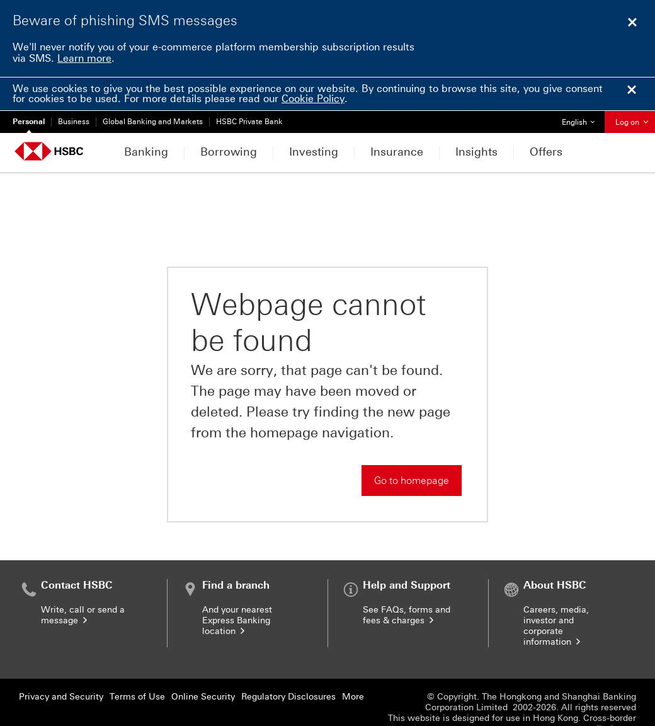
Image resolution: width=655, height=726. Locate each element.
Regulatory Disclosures (288, 663)
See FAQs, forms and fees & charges (406, 581)
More (353, 663)
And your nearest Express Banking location (237, 587)
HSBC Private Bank (249, 121)
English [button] (583, 119)
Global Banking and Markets (153, 121)
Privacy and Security (61, 663)
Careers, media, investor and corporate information (556, 592)
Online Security (203, 663)
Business (73, 121)
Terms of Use (137, 663)
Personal (29, 121)
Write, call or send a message (83, 581)
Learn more (84, 58)
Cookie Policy (313, 99)
